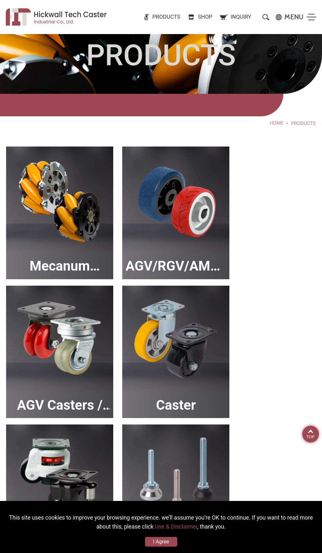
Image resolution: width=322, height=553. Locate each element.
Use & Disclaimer (183, 526)
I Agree (161, 542)
